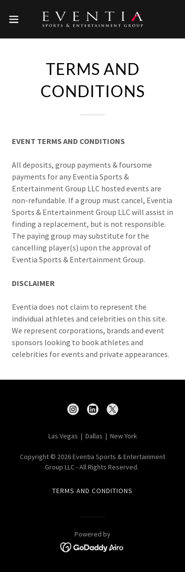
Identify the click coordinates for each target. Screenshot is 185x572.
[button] (17, 19)
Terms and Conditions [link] (92, 490)
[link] (92, 19)
